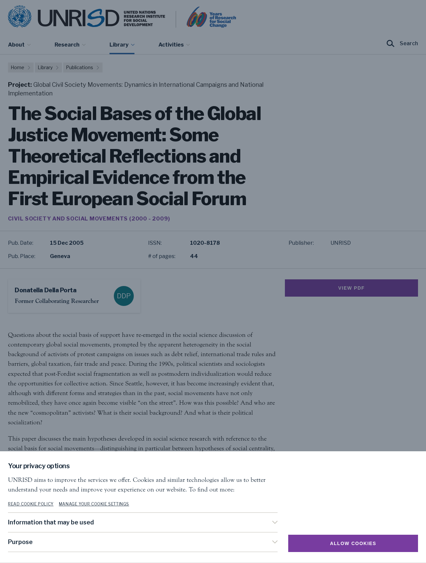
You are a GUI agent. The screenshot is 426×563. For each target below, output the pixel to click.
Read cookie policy (31, 503)
